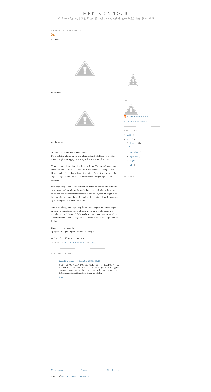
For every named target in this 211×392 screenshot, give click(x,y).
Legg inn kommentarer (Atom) (75, 376)
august (133, 160)
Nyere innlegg (57, 370)
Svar (61, 277)
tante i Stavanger (67, 261)
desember (134, 143)
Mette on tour (105, 13)
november (134, 152)
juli (131, 165)
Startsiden (85, 370)
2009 (129, 139)
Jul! (130, 147)
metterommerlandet (138, 117)
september (134, 156)
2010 (129, 135)
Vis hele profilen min (135, 122)
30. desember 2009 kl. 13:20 (88, 261)
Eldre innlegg (113, 370)
